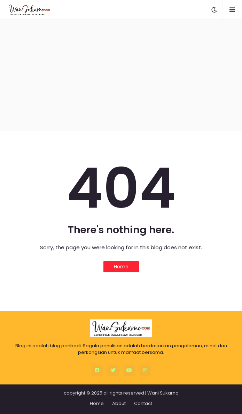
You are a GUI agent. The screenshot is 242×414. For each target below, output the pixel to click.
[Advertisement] (121, 75)
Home (121, 266)
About (119, 403)
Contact (143, 403)
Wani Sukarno (163, 393)
